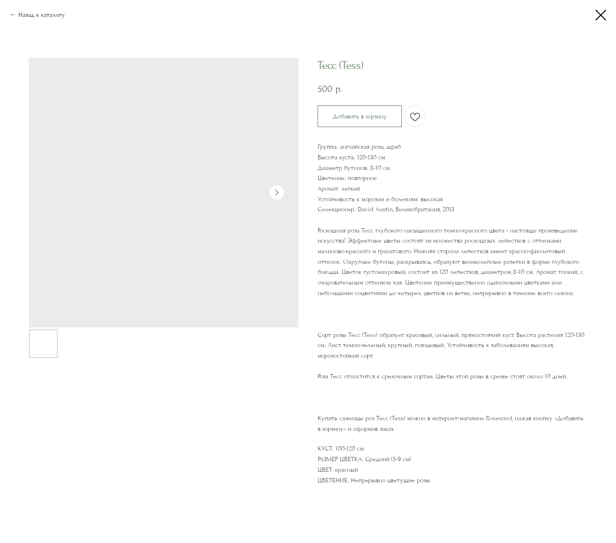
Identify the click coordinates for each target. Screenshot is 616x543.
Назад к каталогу (41, 14)
